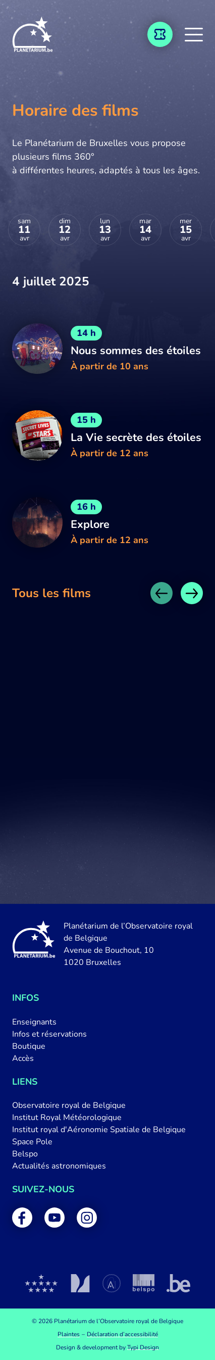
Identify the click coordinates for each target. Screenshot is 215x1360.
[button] (194, 34)
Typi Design (143, 1347)
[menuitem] (107, 1022)
